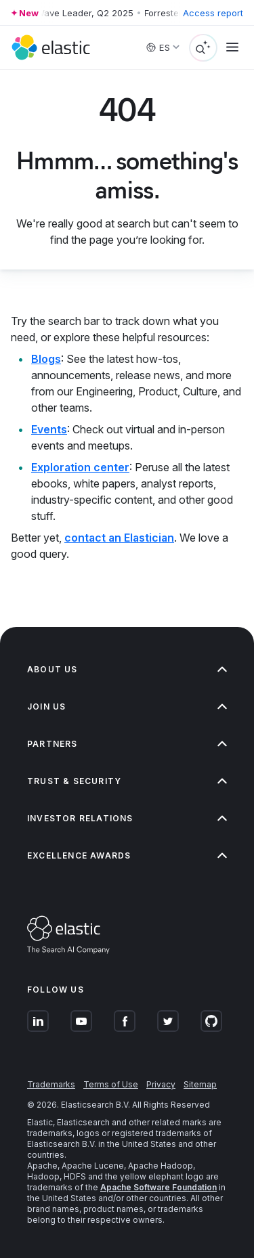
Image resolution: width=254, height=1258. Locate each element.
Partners (127, 744)
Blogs (46, 359)
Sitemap (200, 1084)
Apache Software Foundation (158, 1187)
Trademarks (51, 1084)
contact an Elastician (119, 537)
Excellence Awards (127, 855)
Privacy (160, 1084)
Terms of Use (110, 1084)
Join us (127, 706)
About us (127, 669)
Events (49, 429)
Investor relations (127, 818)
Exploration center (80, 467)
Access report (213, 12)
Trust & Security (127, 781)
